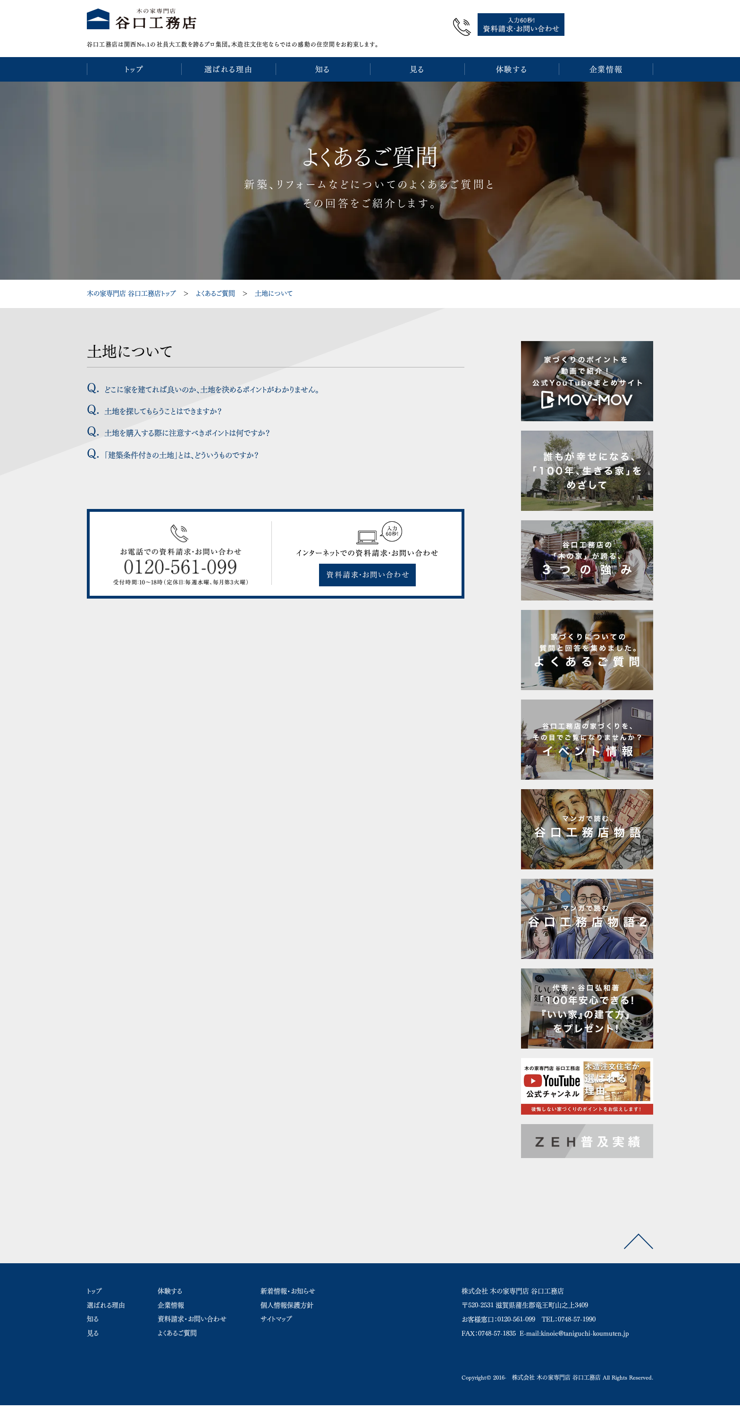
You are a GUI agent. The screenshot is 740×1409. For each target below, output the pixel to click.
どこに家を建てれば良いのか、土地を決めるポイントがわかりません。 (211, 385)
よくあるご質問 (215, 288)
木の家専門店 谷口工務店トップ (131, 288)
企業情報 (171, 1300)
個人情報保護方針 (287, 1300)
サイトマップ (276, 1314)
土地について (274, 288)
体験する (170, 1286)
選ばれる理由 (106, 1300)
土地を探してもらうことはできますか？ (163, 406)
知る (93, 1314)
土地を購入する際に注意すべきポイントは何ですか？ (187, 429)
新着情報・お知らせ (288, 1286)
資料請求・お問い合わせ (192, 1314)
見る (93, 1328)
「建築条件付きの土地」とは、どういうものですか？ (181, 450)
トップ (94, 1286)
